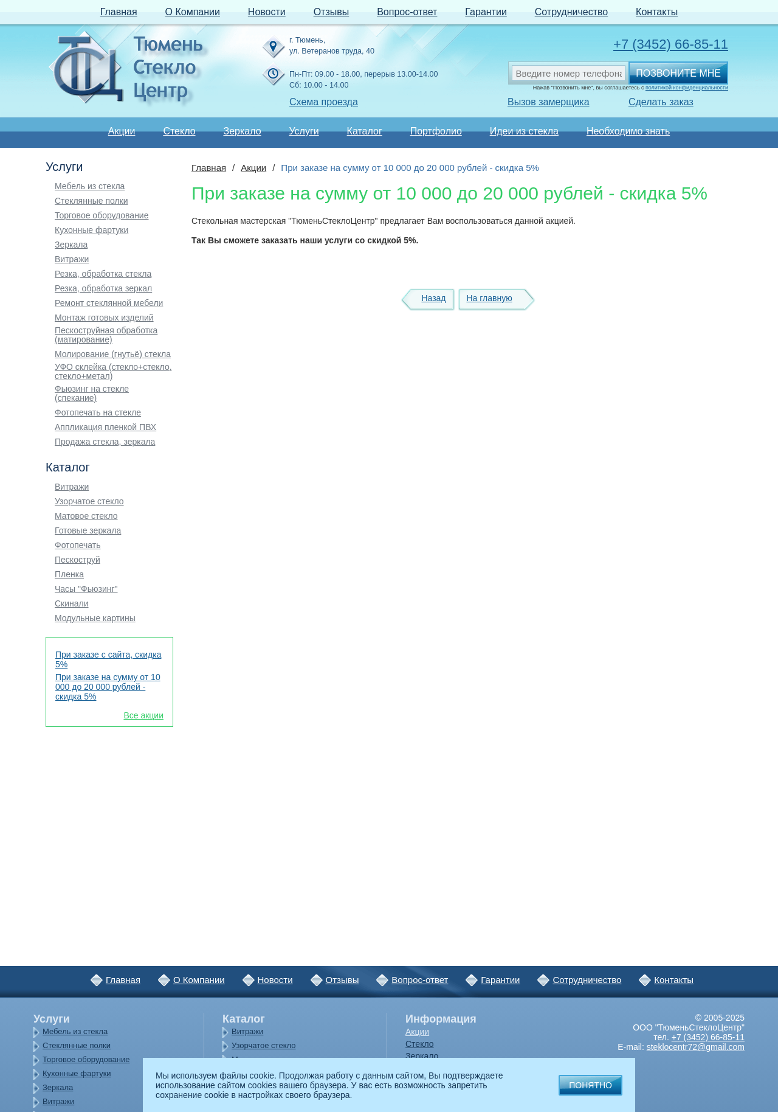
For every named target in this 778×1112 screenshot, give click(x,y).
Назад (433, 298)
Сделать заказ (661, 102)
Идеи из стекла (524, 131)
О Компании (192, 12)
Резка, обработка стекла (103, 274)
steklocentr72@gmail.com (696, 1047)
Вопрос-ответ (407, 12)
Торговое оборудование (101, 215)
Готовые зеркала (88, 530)
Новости (267, 12)
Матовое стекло (86, 516)
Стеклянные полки (91, 201)
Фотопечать (78, 545)
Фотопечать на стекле (98, 412)
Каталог (364, 131)
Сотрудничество (571, 12)
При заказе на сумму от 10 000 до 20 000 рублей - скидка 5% (107, 686)
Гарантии (486, 12)
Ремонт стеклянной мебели (109, 303)
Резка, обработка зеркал (103, 288)
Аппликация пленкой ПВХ (105, 427)
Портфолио (436, 131)
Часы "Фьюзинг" (86, 589)
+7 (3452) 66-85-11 (670, 44)
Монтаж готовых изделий (104, 317)
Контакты (657, 12)
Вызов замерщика (549, 102)
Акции (122, 131)
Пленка (69, 574)
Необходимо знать (628, 131)
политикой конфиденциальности (686, 88)
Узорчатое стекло (89, 501)
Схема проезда (323, 102)
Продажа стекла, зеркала (105, 442)
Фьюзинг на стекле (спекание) (92, 393)
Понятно (590, 1085)
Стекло (179, 131)
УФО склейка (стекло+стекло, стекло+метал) (113, 372)
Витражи (72, 259)
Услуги (303, 131)
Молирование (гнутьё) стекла (113, 354)
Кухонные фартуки (91, 230)
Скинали (72, 603)
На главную (489, 298)
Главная (118, 12)
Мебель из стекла (90, 186)
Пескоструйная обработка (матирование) (106, 335)
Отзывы (331, 12)
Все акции (143, 715)
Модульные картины (95, 618)
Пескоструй (77, 560)
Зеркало (242, 131)
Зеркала (71, 244)
